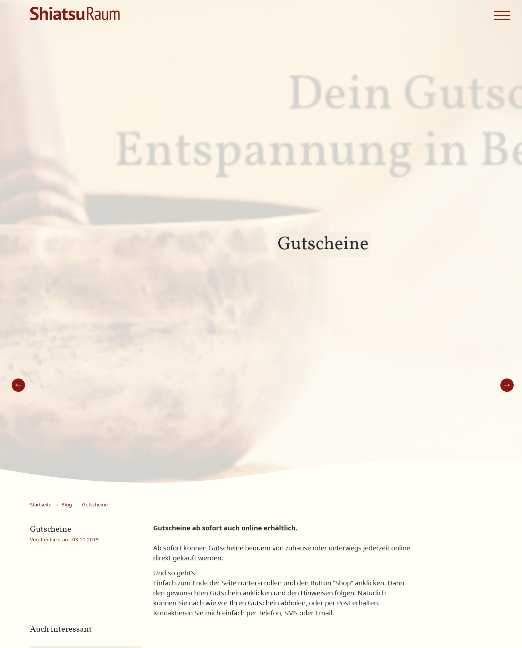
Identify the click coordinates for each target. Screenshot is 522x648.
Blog (66, 504)
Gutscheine (95, 504)
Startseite (40, 504)
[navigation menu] (502, 15)
